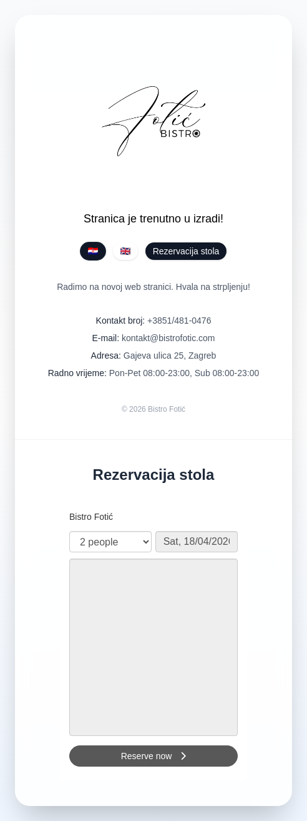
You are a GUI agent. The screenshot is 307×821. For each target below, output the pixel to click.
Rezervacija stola (186, 251)
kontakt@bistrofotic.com (168, 338)
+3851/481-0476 (179, 321)
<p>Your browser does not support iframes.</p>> (153, 640)
